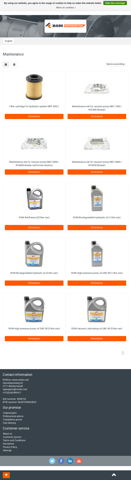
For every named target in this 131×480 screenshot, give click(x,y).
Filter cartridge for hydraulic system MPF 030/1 (34, 106)
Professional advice (13, 416)
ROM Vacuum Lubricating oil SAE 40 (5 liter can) (96, 328)
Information (34, 116)
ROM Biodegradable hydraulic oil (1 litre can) (97, 217)
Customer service (12, 437)
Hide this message (115, 3)
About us (7, 433)
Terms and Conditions (14, 440)
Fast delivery (9, 423)
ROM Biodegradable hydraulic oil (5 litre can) (34, 273)
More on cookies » (66, 7)
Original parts (10, 413)
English (8, 41)
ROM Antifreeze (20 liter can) (34, 217)
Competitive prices (12, 419)
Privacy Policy (10, 447)
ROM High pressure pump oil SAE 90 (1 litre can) (97, 273)
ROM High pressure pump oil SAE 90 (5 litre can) (34, 328)
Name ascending (115, 64)
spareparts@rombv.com (15, 389)
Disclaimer (8, 443)
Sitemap (7, 450)
